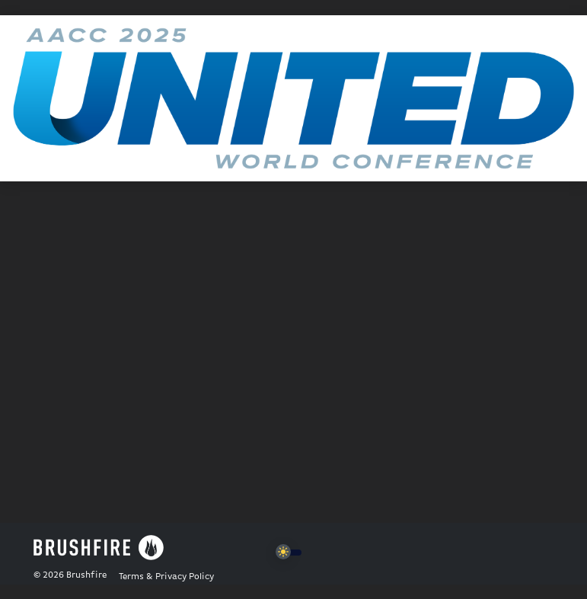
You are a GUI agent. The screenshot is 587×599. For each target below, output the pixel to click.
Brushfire (86, 575)
